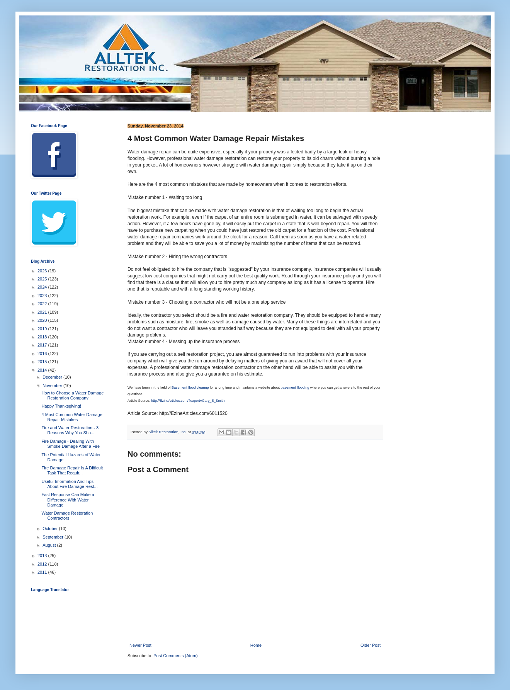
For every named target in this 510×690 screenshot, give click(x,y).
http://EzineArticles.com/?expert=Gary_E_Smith (187, 401)
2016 (42, 353)
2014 (42, 370)
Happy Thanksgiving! (61, 406)
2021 (42, 312)
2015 (42, 361)
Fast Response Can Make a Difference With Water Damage (67, 499)
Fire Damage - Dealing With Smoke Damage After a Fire (70, 444)
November (52, 385)
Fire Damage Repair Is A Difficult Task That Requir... (72, 470)
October (50, 528)
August (49, 545)
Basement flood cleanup (190, 387)
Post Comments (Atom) (175, 655)
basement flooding (295, 387)
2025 (42, 279)
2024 (42, 287)
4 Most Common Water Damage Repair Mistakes (71, 417)
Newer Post (140, 645)
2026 (42, 271)
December (52, 377)
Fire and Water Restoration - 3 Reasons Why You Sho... (70, 430)
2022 (42, 303)
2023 (42, 295)
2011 (42, 572)
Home (256, 645)
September (53, 537)
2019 (42, 328)
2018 (42, 337)
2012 (42, 564)
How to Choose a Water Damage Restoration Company (72, 395)
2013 (42, 555)
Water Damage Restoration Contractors (67, 515)
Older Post (370, 645)
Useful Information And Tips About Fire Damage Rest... (69, 484)
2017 (42, 345)
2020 (42, 320)
